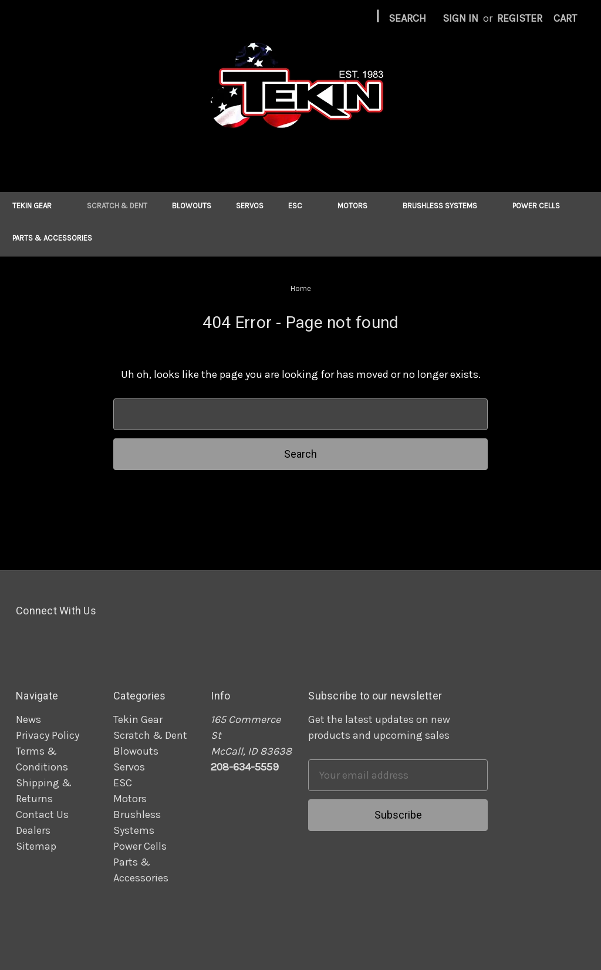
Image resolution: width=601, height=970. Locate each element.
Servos (250, 205)
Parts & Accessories (57, 238)
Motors (357, 205)
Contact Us (42, 814)
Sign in (460, 18)
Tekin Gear (37, 205)
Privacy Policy (47, 735)
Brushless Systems (445, 205)
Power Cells (541, 205)
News (28, 719)
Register (519, 18)
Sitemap (36, 846)
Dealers (33, 830)
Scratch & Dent (117, 205)
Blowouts (191, 205)
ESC (300, 205)
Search (407, 18)
